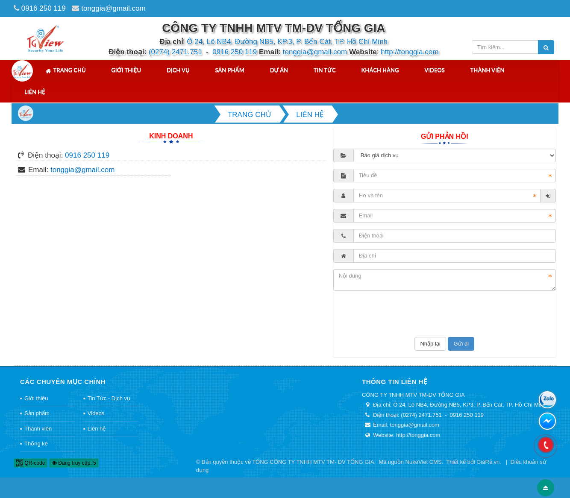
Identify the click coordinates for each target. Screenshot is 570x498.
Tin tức (325, 70)
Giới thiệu (126, 70)
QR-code (30, 463)
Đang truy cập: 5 (74, 463)
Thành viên (487, 70)
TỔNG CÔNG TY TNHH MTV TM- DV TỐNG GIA (313, 462)
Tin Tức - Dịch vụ (109, 398)
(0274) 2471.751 (175, 52)
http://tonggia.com (409, 52)
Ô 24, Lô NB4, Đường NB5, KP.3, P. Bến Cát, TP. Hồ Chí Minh (287, 42)
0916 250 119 (43, 8)
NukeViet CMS (423, 462)
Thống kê (36, 443)
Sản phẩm (229, 70)
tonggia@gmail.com (113, 8)
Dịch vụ (178, 70)
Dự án (279, 70)
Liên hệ (34, 91)
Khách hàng (380, 70)
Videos (434, 70)
